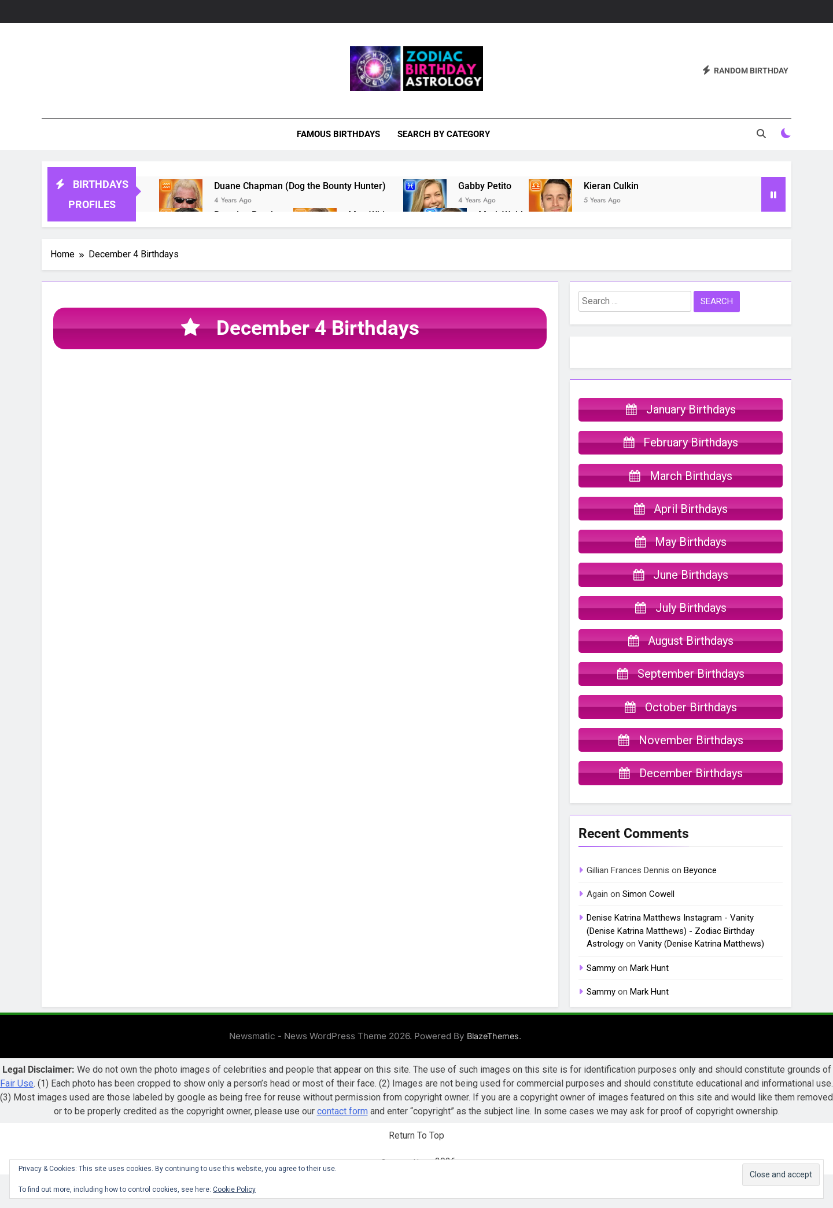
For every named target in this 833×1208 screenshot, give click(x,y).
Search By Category (443, 134)
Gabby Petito (484, 185)
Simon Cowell (648, 927)
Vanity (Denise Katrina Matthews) (701, 977)
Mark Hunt (649, 1001)
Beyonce (700, 904)
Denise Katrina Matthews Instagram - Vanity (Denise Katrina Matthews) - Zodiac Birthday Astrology (670, 965)
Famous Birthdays (338, 134)
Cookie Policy (234, 1189)
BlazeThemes (493, 1070)
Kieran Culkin (611, 185)
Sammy (601, 1001)
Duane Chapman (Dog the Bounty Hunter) (300, 185)
